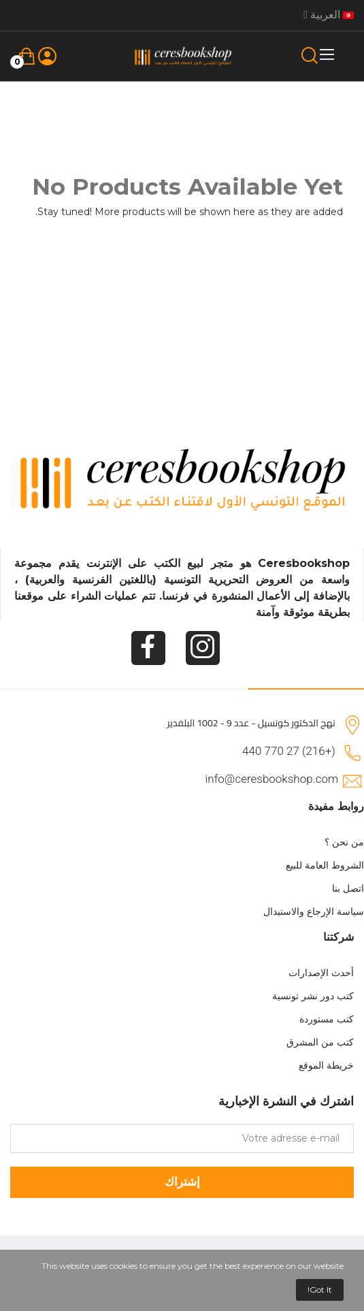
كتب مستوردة (326, 1019)
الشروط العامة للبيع (325, 865)
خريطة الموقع (326, 1065)
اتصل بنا (348, 888)
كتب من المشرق (320, 1042)
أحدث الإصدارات (321, 973)
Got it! (320, 1289)
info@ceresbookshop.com (271, 779)
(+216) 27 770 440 (288, 751)
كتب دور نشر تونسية (313, 996)
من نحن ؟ (344, 842)
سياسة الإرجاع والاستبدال (313, 911)
